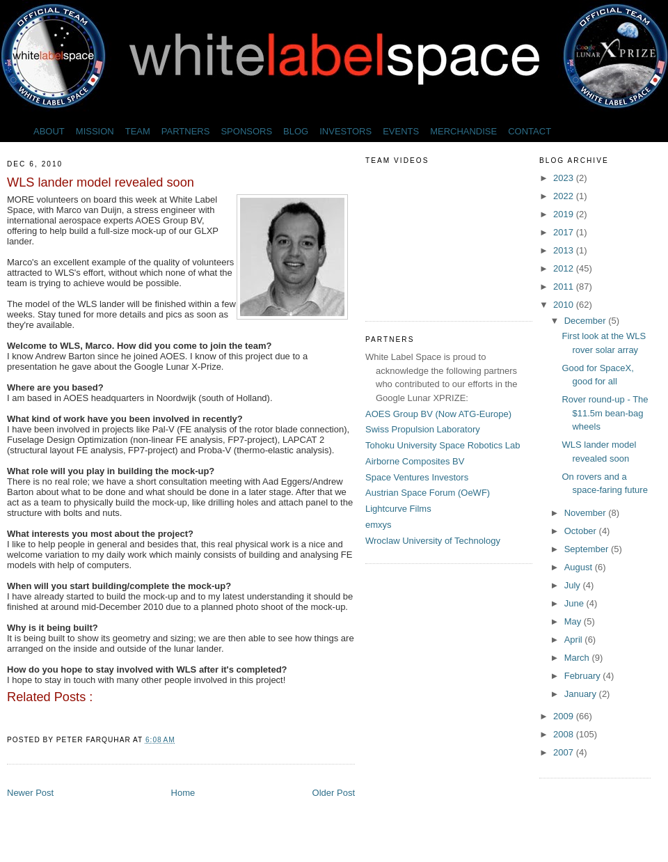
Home (183, 792)
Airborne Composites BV (414, 461)
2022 (564, 196)
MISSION (95, 131)
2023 (564, 178)
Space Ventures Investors (416, 477)
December (586, 320)
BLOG (295, 131)
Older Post (333, 792)
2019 (564, 214)
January (581, 694)
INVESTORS (345, 131)
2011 (564, 286)
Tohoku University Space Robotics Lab (442, 445)
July (573, 585)
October (581, 531)
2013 (564, 250)
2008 (564, 734)
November (586, 513)
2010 (564, 304)
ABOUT (49, 131)
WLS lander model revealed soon (100, 182)
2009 (564, 716)
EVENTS (401, 131)
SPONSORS (246, 131)
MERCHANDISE (463, 131)
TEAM (137, 131)
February (583, 676)
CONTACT (529, 131)
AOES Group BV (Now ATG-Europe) (438, 414)
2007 (564, 752)
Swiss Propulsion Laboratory (422, 429)
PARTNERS (185, 131)
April (574, 639)
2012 (564, 268)
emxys (378, 524)
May (574, 621)
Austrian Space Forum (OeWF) (427, 492)
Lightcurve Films (398, 508)
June (575, 603)
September (587, 549)
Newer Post (30, 792)
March (578, 657)
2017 (564, 232)
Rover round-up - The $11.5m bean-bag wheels (605, 413)
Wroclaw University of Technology (432, 540)
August (579, 567)
